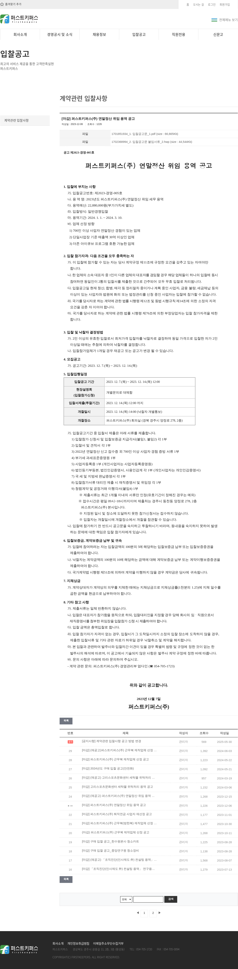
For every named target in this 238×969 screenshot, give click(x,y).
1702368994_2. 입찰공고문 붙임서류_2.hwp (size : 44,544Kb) (151, 141)
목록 (66, 720)
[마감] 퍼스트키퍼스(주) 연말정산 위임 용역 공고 (114, 805)
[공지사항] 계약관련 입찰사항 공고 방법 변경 (111, 741)
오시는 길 (198, 4)
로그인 (212, 4)
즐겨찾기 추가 (10, 4)
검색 (170, 898)
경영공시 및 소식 (60, 34)
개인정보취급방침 (78, 943)
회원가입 (225, 4)
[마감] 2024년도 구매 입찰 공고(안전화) (108, 768)
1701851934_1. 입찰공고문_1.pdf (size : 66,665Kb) (144, 133)
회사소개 (20, 34)
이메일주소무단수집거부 (108, 943)
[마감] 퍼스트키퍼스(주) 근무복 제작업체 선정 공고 (115, 759)
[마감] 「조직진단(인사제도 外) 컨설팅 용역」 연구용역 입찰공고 (119, 868)
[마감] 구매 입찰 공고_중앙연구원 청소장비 (110, 850)
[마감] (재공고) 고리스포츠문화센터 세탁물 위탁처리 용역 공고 (119, 777)
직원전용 (178, 34)
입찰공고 (139, 34)
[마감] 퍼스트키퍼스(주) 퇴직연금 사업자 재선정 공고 (117, 814)
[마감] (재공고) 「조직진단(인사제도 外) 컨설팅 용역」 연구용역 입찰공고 (119, 859)
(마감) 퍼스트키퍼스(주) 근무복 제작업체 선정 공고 (115, 832)
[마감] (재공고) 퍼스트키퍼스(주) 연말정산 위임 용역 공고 (119, 795)
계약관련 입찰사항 (16, 120)
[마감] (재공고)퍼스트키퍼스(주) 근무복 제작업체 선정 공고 (119, 750)
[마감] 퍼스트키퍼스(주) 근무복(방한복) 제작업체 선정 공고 (119, 823)
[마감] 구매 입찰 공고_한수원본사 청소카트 (110, 841)
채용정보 (99, 34)
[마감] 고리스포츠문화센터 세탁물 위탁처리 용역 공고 (117, 786)
